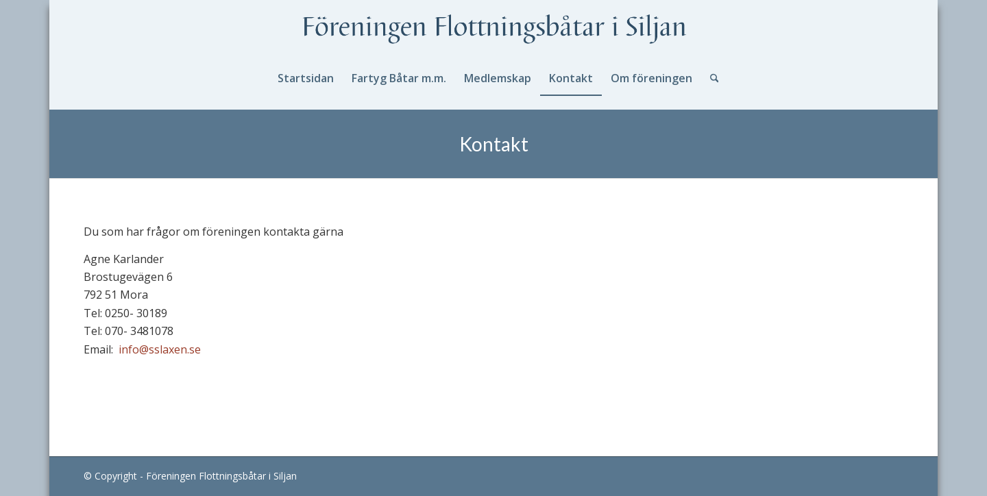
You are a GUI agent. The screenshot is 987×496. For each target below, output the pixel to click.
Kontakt (493, 144)
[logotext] (493, 30)
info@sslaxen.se (160, 349)
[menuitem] (306, 78)
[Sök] (710, 78)
